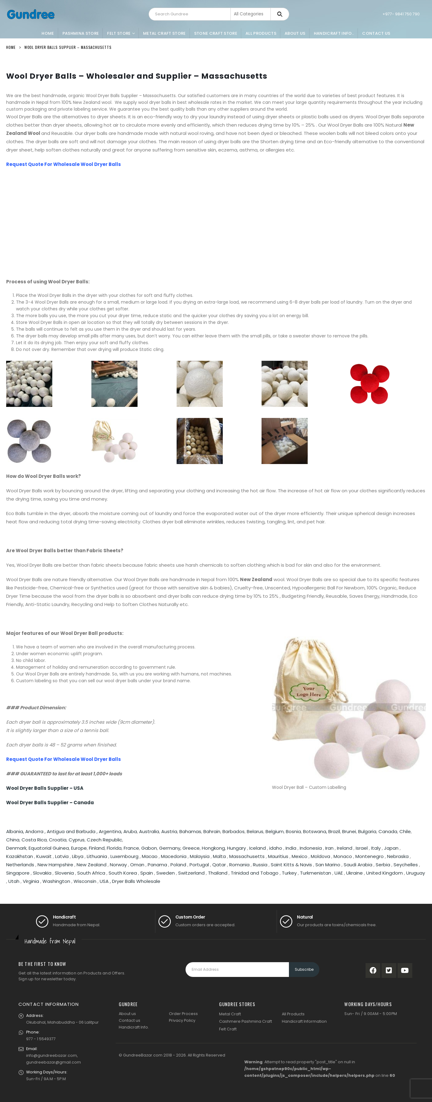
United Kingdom (384, 873)
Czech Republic (104, 839)
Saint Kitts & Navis (291, 864)
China (12, 839)
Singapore (18, 873)
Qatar (219, 864)
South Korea (123, 873)
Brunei (349, 831)
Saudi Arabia (358, 864)
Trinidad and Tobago (254, 873)
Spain (146, 873)
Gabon (149, 848)
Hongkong (213, 848)
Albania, (15, 831)
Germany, (170, 848)
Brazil (334, 831)
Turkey (289, 873)
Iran (329, 848)
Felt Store (118, 33)
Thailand (217, 873)
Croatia (57, 839)
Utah (13, 881)
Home (48, 33)
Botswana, (315, 831)
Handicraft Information (304, 1021)
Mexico (299, 856)
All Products (261, 33)
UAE (338, 873)
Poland (178, 864)
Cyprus (77, 839)
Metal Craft (230, 1014)
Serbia (383, 864)
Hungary (237, 848)
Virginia (31, 881)
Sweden (165, 873)
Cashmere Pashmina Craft (245, 1021)
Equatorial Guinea (49, 848)
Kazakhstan (19, 856)
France (131, 848)
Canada (387, 831)
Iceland (257, 848)
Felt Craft (228, 1029)
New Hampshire (55, 864)
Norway (118, 864)
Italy (376, 848)
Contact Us (376, 33)
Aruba (130, 831)
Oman (137, 864)
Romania (239, 864)
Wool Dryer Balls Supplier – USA (44, 788)
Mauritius (278, 856)
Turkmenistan (315, 873)
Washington (56, 881)
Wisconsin (85, 881)
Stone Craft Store (216, 33)
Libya (77, 856)
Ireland (344, 848)
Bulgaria (367, 831)
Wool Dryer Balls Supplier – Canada (50, 802)
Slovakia (42, 873)
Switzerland (191, 873)
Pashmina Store (80, 33)
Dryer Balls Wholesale (136, 881)
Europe (79, 848)
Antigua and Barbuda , (73, 831)
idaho (275, 848)
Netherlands (20, 864)
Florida (114, 848)
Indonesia (311, 848)
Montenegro (369, 856)
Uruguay (415, 873)
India (291, 848)
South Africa (91, 873)
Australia (149, 831)
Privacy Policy (182, 1020)
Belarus (255, 831)
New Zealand (91, 864)
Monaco (343, 856)
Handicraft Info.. (334, 33)
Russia (260, 864)
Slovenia (64, 873)
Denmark (16, 848)
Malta (219, 856)
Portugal (199, 864)
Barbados (233, 831)
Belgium (275, 831)
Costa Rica (34, 839)
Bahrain (211, 831)
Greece (191, 848)
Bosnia (293, 831)
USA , (106, 881)
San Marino (327, 864)
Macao (150, 856)
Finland (97, 848)
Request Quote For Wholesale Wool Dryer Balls (63, 164)
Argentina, (111, 831)
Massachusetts (247, 856)
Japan (391, 848)
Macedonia (173, 856)
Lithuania (97, 856)
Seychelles (406, 864)
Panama (157, 864)
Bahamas (190, 831)
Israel (362, 848)
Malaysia (200, 856)
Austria (169, 831)
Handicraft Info (133, 1027)
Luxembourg (124, 856)
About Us (295, 33)
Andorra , (36, 831)
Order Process (183, 1013)
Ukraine (354, 873)
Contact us (129, 1020)
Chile (405, 831)
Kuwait (44, 856)
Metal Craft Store (164, 33)
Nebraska (398, 856)
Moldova (320, 856)
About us (127, 1013)
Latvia (62, 856)
